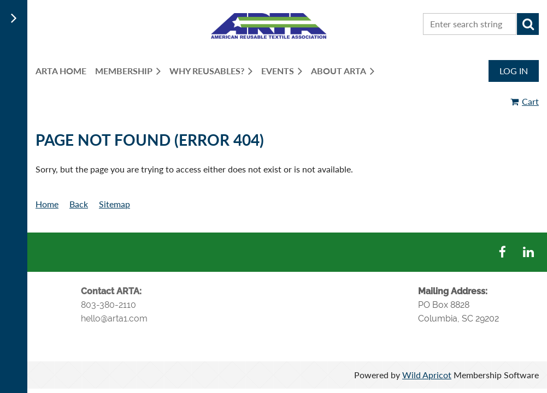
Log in (513, 71)
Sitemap (114, 204)
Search (528, 24)
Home (47, 204)
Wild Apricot (426, 375)
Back (78, 204)
